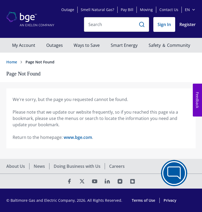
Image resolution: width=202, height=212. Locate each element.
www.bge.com (78, 137)
